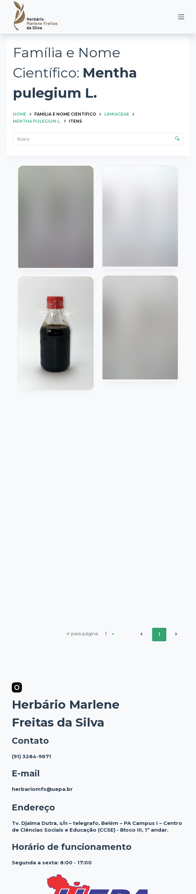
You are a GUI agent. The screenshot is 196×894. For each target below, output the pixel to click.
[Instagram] (17, 687)
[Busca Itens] (98, 139)
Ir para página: (82, 633)
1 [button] (159, 634)
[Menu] (181, 17)
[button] (141, 634)
